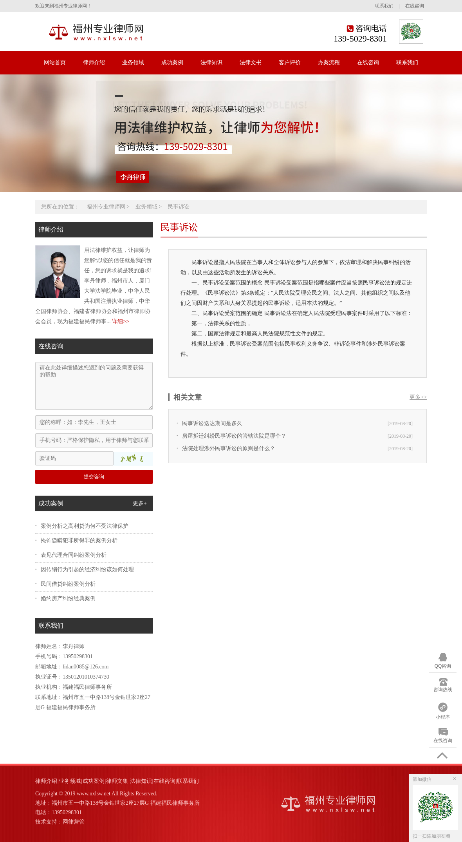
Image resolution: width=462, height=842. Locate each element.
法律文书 (251, 62)
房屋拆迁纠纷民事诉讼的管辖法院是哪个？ (234, 436)
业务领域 (133, 62)
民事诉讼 (178, 207)
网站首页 (55, 62)
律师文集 (117, 781)
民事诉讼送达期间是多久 (212, 423)
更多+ (140, 503)
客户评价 (290, 62)
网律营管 (74, 822)
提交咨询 (94, 477)
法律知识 (211, 62)
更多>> (418, 397)
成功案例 (172, 62)
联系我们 (384, 6)
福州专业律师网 (106, 207)
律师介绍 (94, 62)
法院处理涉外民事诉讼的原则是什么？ (228, 448)
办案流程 (329, 62)
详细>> (120, 321)
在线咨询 (414, 6)
